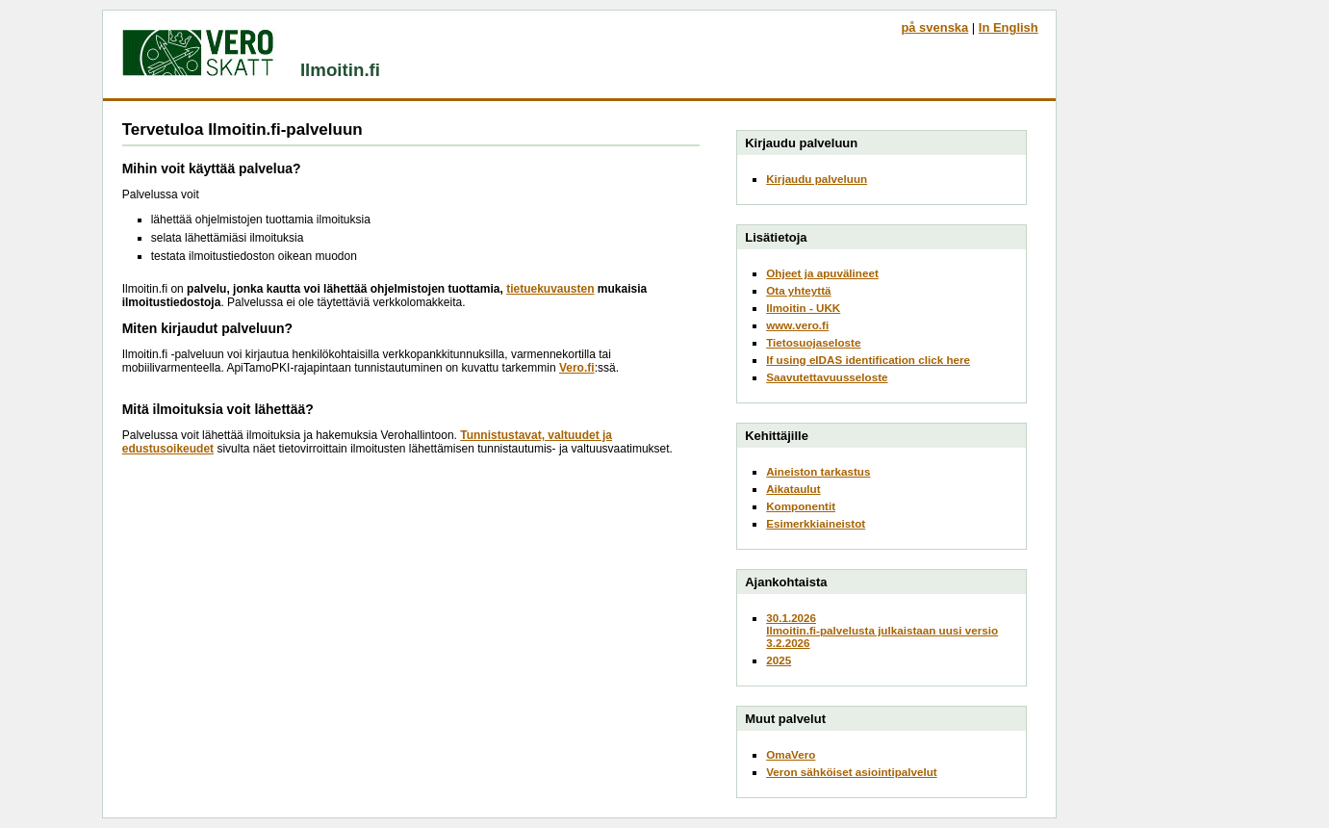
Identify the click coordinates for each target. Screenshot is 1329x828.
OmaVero (790, 754)
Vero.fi (577, 368)
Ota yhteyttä (798, 290)
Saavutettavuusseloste (826, 377)
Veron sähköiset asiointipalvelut (851, 771)
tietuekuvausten (550, 289)
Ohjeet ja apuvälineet (822, 273)
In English (1008, 27)
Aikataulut (793, 488)
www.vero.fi (797, 325)
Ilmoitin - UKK (803, 307)
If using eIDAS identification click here (868, 359)
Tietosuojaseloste (813, 342)
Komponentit (800, 506)
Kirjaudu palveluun (816, 178)
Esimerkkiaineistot (815, 523)
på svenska (934, 27)
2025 (778, 660)
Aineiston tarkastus (818, 471)
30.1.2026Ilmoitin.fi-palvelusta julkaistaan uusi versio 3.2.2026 (882, 630)
